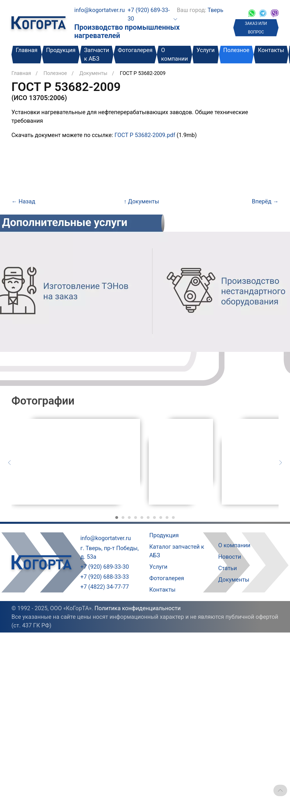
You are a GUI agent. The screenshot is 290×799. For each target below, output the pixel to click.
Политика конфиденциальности (137, 608)
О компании (174, 54)
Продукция (61, 50)
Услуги (205, 50)
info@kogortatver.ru (99, 10)
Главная (26, 50)
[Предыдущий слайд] (9, 462)
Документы (94, 73)
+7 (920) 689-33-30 (104, 566)
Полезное (236, 50)
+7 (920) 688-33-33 (104, 576)
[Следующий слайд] (280, 462)
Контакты (271, 50)
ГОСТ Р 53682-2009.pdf (144, 135)
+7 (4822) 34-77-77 (104, 586)
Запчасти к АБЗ (96, 54)
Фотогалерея (135, 50)
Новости (229, 556)
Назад (23, 201)
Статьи (227, 568)
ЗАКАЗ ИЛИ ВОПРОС (256, 27)
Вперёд (265, 201)
